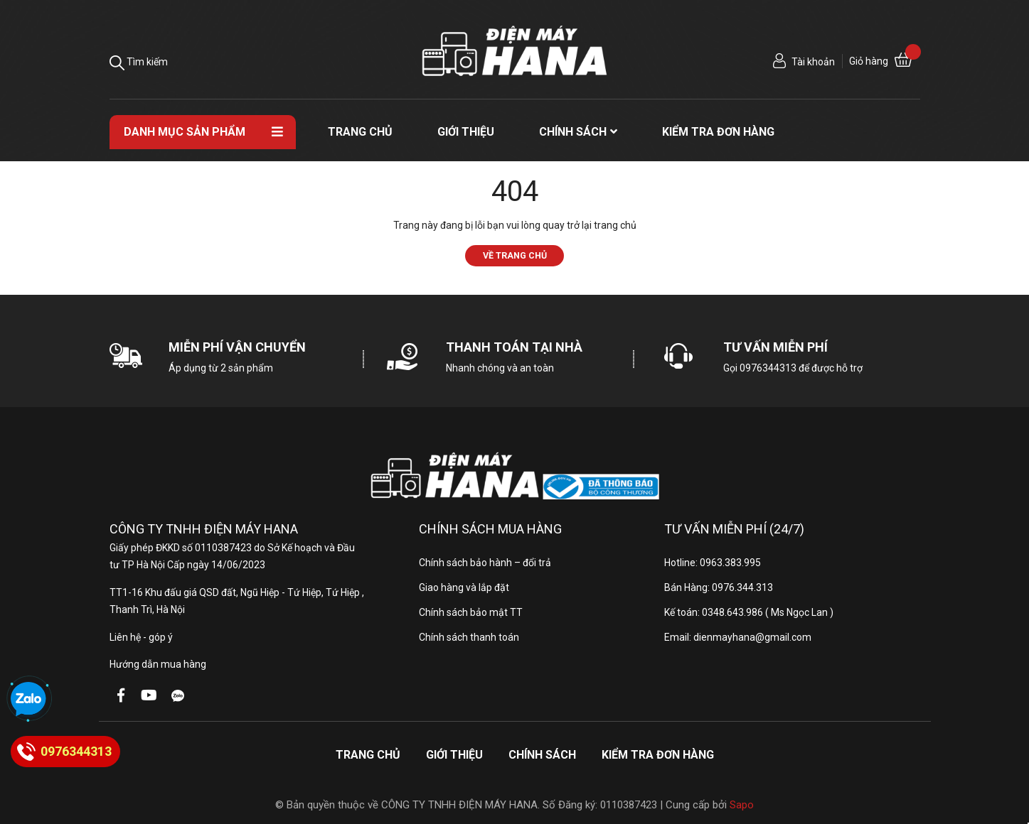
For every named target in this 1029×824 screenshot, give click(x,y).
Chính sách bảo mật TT (471, 612)
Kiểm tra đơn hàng (658, 754)
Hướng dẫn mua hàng (158, 664)
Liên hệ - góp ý (141, 637)
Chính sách (542, 754)
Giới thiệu (454, 754)
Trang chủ (368, 754)
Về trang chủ (515, 255)
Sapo (742, 804)
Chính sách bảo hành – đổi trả (485, 562)
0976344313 (768, 368)
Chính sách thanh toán (469, 637)
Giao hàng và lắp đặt (464, 587)
